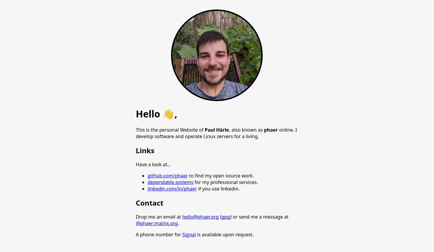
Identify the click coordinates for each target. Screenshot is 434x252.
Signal (189, 234)
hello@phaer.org (200, 217)
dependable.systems (170, 182)
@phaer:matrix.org (157, 223)
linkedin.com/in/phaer (172, 188)
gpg (225, 217)
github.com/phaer (168, 175)
